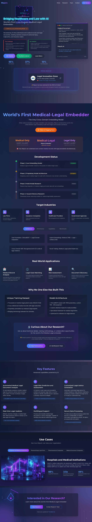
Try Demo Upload (24, 56)
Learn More (38, 56)
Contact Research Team (53, 509)
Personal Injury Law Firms (38, 450)
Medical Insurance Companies (75, 450)
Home (58, 3)
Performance (40, 229)
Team (71, 3)
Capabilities (52, 229)
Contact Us (52, 513)
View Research (36, 509)
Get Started (86, 3)
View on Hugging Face (46, 130)
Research (65, 3)
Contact (77, 3)
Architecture (29, 229)
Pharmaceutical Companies (55, 450)
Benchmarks (63, 229)
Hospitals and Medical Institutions (18, 450)
